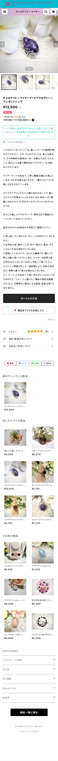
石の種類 (6, 679)
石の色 (5, 669)
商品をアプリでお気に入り (29, 310)
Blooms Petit (9, 688)
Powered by (29, 731)
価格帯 (5, 697)
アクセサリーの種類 (12, 660)
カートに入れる (29, 298)
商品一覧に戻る (29, 712)
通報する (51, 319)
